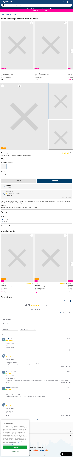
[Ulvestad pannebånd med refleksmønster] (4, 166)
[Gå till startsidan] (6, 2)
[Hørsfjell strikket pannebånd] (50, 51)
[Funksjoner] (36, 217)
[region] (15, 438)
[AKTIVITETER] (36, 435)
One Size (5, 175)
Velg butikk (9, 195)
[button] (8, 350)
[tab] (65, 313)
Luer (15, 14)
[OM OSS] (36, 428)
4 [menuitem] (37, 419)
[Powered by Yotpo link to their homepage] (68, 301)
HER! (46, 10)
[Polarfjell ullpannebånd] (17, 51)
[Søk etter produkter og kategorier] (37, 5)
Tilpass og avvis (15, 451)
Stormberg (4, 153)
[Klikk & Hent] (54, 181)
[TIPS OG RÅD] (36, 431)
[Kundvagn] (67, 2)
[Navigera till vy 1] (61, 101)
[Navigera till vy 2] (61, 138)
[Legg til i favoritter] (31, 22)
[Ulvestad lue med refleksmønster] (17, 263)
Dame (2, 14)
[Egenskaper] (36, 212)
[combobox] (10, 329)
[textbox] (70, 335)
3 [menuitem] (35, 419)
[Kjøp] (18, 181)
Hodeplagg (9, 14)
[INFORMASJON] (36, 424)
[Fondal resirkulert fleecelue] (50, 263)
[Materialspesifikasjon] (36, 226)
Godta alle (15, 447)
